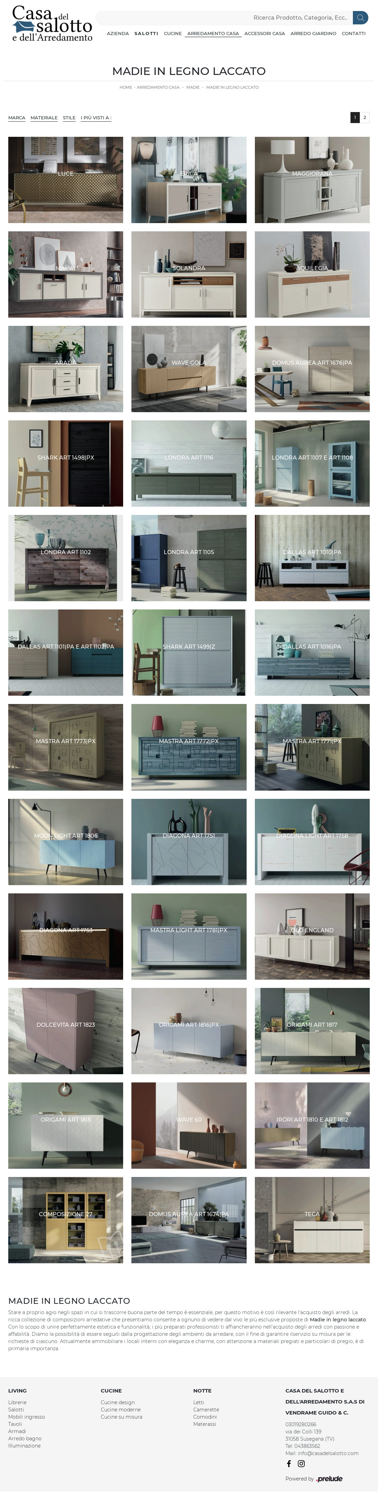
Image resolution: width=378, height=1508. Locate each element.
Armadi (17, 1431)
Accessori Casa (265, 33)
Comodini (205, 1417)
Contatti (354, 33)
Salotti (146, 33)
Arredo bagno (25, 1438)
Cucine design (118, 1402)
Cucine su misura (121, 1417)
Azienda (118, 33)
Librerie (17, 1402)
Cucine (173, 33)
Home (126, 87)
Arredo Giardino (313, 33)
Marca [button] (16, 117)
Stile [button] (69, 117)
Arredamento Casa (213, 33)
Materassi (204, 1424)
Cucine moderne (121, 1410)
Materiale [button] (44, 117)
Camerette (206, 1410)
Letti (198, 1402)
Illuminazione (24, 1446)
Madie (192, 87)
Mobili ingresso (26, 1417)
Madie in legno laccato (232, 87)
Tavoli (15, 1424)
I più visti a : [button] (96, 117)
